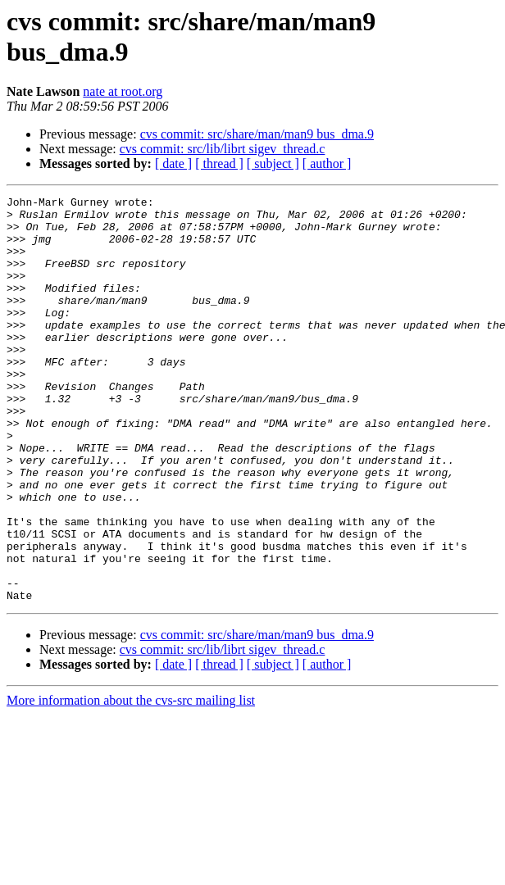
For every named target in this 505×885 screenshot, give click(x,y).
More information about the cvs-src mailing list (131, 781)
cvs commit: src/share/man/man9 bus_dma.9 (257, 134)
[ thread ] (219, 163)
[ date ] (173, 163)
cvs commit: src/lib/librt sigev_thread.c (222, 149)
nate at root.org (122, 91)
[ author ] (327, 163)
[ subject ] (273, 163)
